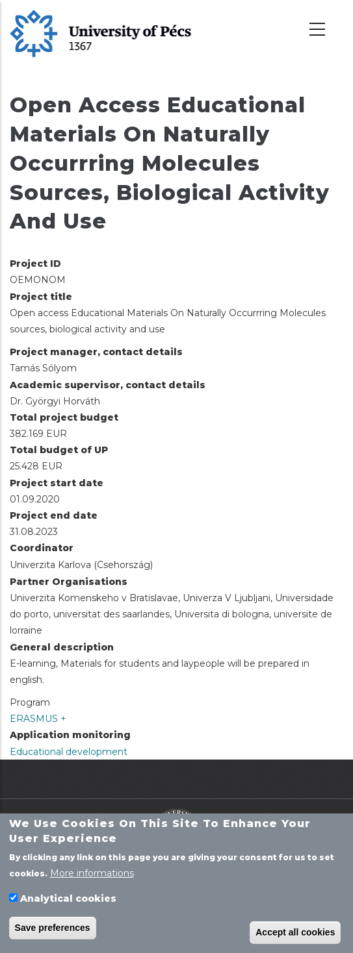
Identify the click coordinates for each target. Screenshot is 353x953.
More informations (92, 876)
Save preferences (52, 930)
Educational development (68, 752)
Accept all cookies (295, 935)
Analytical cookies (68, 902)
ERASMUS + (38, 718)
